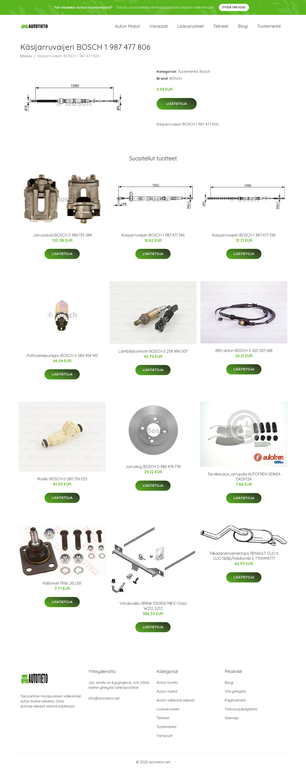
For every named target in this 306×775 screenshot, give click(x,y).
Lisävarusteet (190, 28)
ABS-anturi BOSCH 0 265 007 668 (244, 355)
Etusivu (26, 60)
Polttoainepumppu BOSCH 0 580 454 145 (62, 360)
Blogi (243, 28)
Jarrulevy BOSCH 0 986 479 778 (153, 471)
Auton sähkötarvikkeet (176, 705)
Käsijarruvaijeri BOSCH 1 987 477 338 (243, 240)
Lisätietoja (176, 108)
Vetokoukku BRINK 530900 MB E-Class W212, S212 (153, 611)
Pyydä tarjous (234, 7)
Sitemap (231, 722)
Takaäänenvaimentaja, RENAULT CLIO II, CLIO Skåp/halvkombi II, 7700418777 (244, 561)
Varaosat (158, 28)
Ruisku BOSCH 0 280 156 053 (62, 483)
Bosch (205, 76)
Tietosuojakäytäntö (241, 714)
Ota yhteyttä (235, 696)
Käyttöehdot (235, 705)
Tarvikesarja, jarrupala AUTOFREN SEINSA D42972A (244, 481)
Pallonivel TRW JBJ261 (62, 588)
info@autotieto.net (104, 703)
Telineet (220, 28)
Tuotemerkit (269, 28)
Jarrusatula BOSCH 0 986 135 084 (62, 240)
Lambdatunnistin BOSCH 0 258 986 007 (153, 356)
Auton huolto (167, 687)
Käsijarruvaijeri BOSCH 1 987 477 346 (153, 240)
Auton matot (127, 28)
